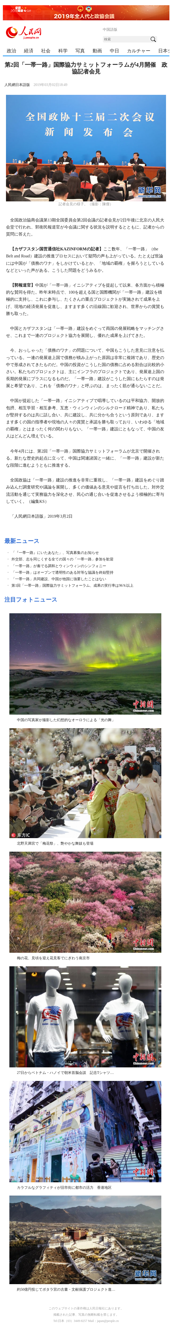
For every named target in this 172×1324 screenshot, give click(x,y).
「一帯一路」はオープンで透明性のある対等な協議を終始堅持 (62, 572)
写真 (80, 50)
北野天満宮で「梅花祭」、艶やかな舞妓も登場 (55, 843)
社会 (45, 50)
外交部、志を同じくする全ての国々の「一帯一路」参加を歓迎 (62, 559)
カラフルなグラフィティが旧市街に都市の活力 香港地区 (64, 1188)
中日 (114, 50)
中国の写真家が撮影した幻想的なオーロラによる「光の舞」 (66, 720)
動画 (97, 50)
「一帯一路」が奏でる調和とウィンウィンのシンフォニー (58, 566)
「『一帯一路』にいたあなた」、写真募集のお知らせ (55, 553)
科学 (63, 50)
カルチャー (138, 50)
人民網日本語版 (17, 85)
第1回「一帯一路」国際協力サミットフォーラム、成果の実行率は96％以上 (72, 585)
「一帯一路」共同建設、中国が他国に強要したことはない (58, 579)
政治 (11, 50)
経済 (28, 50)
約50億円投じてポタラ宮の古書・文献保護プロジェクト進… (66, 1289)
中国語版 (110, 30)
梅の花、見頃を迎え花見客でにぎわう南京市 (53, 958)
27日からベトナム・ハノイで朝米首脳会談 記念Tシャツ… (65, 1073)
